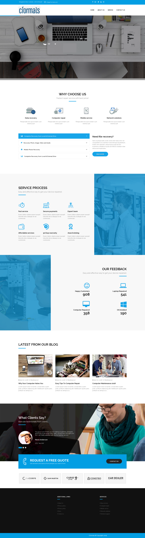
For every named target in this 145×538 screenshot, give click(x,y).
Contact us (114, 461)
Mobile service (104, 508)
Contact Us (120, 10)
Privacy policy (62, 505)
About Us (101, 10)
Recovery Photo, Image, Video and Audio (54, 143)
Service (110, 10)
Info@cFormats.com (52, 2)
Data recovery (104, 503)
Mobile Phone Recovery (54, 149)
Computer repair (105, 505)
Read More (100, 154)
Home (92, 10)
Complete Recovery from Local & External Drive (54, 136)
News (59, 511)
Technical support (105, 513)
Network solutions (105, 511)
